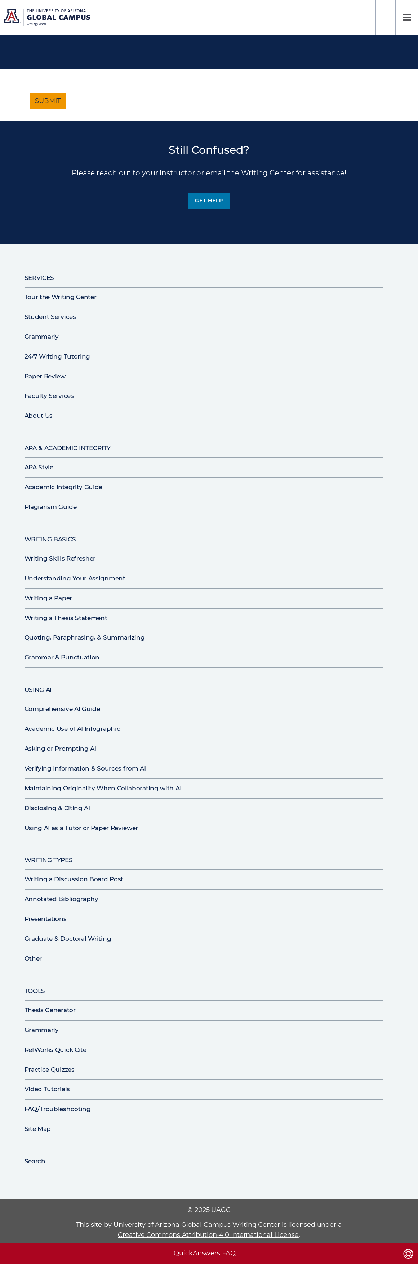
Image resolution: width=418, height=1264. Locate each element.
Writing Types (49, 860)
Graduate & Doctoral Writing (68, 938)
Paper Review (45, 376)
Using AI (38, 689)
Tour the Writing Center (61, 296)
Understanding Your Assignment (75, 578)
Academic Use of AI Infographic (72, 728)
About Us (39, 415)
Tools (35, 991)
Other (33, 958)
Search (385, 17)
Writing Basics (50, 539)
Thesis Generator (50, 1010)
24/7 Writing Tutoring (57, 356)
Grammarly (42, 336)
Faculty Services (49, 395)
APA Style (39, 467)
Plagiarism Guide (51, 506)
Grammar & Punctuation (62, 657)
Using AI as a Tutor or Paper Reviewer (81, 827)
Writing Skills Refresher (60, 558)
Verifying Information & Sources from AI (85, 768)
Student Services (50, 316)
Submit (48, 101)
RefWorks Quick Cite (55, 1049)
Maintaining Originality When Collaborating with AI (103, 788)
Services (39, 277)
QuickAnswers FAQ (204, 1253)
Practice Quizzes (50, 1069)
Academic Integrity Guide (64, 487)
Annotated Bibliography (61, 899)
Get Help (209, 200)
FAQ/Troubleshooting (58, 1108)
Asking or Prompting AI (60, 748)
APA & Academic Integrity (68, 448)
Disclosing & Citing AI (57, 808)
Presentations (46, 918)
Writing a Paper (48, 598)
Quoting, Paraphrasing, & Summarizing (85, 637)
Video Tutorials (47, 1089)
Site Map (38, 1128)
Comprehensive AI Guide (62, 708)
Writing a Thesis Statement (66, 618)
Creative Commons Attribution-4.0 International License (208, 1235)
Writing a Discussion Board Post (74, 879)
